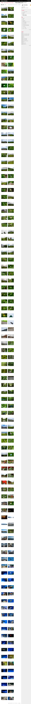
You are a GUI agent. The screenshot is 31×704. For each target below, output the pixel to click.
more (30, 29)
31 (18, 4)
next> (19, 4)
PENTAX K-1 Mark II (25, 7)
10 (16, 4)
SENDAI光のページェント (26, 21)
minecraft (23, 20)
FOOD (23, 18)
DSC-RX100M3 (24, 38)
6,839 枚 (23, 6)
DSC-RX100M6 (24, 39)
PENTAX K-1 (24, 44)
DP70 (23, 37)
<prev (9, 4)
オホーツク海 (24, 28)
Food (23, 19)
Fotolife (2, 2)
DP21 (23, 36)
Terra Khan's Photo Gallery (9, 2)
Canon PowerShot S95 (25, 35)
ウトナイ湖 (24, 27)
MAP (23, 13)
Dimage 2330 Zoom (25, 40)
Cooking (23, 12)
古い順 (5, 4)
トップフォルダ (24, 11)
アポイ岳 (23, 26)
